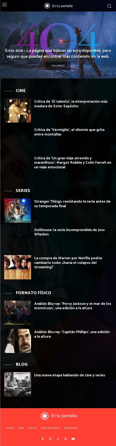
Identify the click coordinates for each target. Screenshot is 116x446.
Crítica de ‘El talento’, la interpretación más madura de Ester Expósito (71, 103)
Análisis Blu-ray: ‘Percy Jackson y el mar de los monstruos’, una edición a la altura (72, 306)
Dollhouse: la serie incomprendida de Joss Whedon (69, 232)
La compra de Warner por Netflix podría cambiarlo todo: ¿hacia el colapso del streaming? (68, 262)
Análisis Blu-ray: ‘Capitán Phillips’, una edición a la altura (72, 334)
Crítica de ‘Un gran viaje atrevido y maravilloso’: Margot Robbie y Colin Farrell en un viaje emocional (72, 162)
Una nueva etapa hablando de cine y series (69, 375)
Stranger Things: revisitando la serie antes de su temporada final (72, 203)
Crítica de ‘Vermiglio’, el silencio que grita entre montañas (69, 132)
